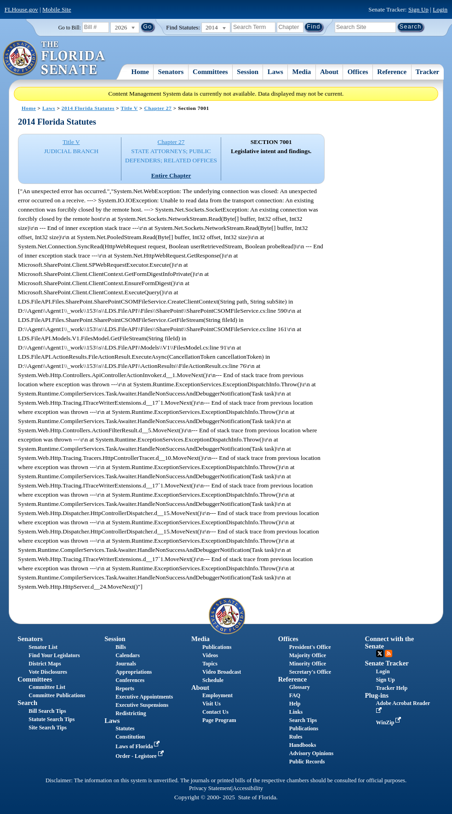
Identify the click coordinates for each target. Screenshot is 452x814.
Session (247, 71)
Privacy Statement (210, 788)
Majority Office (307, 655)
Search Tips (303, 720)
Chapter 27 (158, 108)
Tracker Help (392, 688)
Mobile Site (56, 9)
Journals (125, 663)
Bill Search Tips (47, 711)
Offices (358, 71)
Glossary (299, 687)
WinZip (389, 722)
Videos (210, 655)
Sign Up (418, 9)
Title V (129, 108)
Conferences (129, 680)
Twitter (379, 653)
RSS (388, 653)
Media (301, 71)
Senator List (43, 647)
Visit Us (211, 703)
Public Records (307, 761)
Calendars (127, 655)
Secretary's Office (310, 672)
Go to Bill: (69, 27)
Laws (275, 71)
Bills (120, 647)
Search (27, 702)
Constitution (130, 737)
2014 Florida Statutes (88, 108)
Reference (391, 71)
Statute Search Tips (51, 719)
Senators (171, 71)
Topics (209, 663)
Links (296, 712)
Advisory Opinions (311, 753)
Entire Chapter (171, 175)
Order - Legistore (140, 756)
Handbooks (302, 745)
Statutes (124, 728)
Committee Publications (57, 695)
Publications (216, 647)
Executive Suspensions (141, 705)
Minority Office (307, 663)
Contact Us (215, 712)
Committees (210, 71)
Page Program (219, 720)
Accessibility (248, 788)
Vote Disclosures (48, 672)
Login (440, 9)
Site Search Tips (48, 727)
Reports (124, 688)
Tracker (427, 71)
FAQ (294, 695)
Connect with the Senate (389, 642)
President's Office (310, 647)
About (329, 71)
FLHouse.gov (21, 9)
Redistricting (130, 713)
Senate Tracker (387, 663)
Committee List (47, 687)
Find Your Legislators (54, 655)
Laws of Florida (138, 746)
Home (140, 71)
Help (295, 703)
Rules (296, 737)
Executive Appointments (144, 697)
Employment (217, 695)
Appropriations (133, 672)
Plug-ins (377, 695)
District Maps (45, 663)
